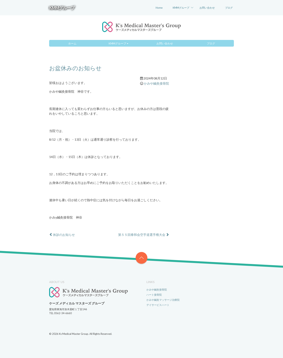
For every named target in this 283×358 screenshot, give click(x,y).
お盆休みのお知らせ (75, 68)
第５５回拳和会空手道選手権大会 (143, 234)
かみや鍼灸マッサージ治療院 (163, 299)
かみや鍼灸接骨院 (156, 83)
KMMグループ (62, 7)
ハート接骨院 (154, 294)
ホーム (72, 43)
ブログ (229, 7)
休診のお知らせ (62, 234)
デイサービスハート (157, 304)
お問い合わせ (207, 7)
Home (159, 7)
